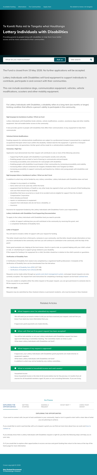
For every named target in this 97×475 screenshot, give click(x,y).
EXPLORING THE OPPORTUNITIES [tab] (9, 406)
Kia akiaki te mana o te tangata (81, 7)
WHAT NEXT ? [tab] (65, 405)
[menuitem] (9, 7)
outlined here (83, 276)
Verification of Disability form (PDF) (22, 267)
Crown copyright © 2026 (12, 465)
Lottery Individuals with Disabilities (35, 32)
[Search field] (28, 60)
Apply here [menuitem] (47, 7)
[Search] (91, 60)
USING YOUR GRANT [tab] (84, 406)
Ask (60, 60)
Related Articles (48, 303)
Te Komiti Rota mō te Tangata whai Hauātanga (34, 26)
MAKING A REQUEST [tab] (45, 406)
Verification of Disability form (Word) (23, 270)
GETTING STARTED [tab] (25, 406)
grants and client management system (49, 274)
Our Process (48, 400)
